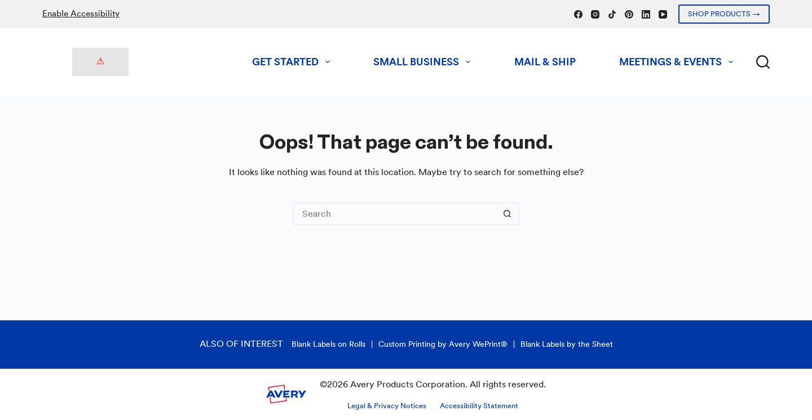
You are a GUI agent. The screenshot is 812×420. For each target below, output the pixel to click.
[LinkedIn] (646, 14)
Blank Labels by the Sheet (566, 343)
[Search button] (507, 214)
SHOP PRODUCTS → (724, 14)
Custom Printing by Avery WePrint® (443, 343)
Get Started (293, 62)
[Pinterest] (629, 14)
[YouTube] (663, 14)
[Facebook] (578, 14)
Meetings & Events (678, 62)
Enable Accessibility (81, 13)
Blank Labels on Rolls (328, 343)
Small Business (424, 62)
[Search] (763, 62)
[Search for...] (394, 214)
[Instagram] (595, 14)
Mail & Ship (545, 62)
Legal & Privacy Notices (386, 405)
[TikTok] (612, 14)
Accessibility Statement (479, 405)
